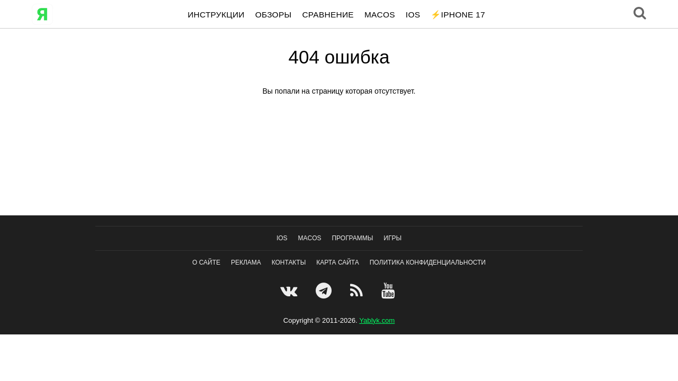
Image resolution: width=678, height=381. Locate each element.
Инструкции (216, 15)
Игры (392, 238)
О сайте (206, 262)
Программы (352, 238)
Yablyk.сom (377, 320)
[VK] (290, 290)
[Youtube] (389, 290)
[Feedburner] (357, 290)
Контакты (289, 262)
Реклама (246, 262)
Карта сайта (337, 262)
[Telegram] (325, 290)
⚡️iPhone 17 (458, 15)
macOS (379, 15)
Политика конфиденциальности (428, 262)
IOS (413, 15)
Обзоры (273, 15)
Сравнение (327, 15)
